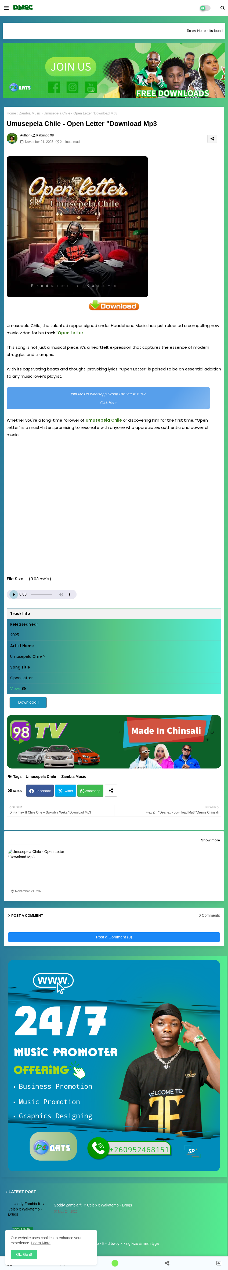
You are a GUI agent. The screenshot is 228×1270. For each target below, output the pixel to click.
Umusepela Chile (41, 776)
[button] (222, 8)
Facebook (43, 791)
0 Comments (209, 915)
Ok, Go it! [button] (24, 1254)
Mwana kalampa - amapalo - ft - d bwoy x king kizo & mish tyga (106, 1243)
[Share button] (111, 791)
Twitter (68, 791)
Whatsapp (92, 791)
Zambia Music (30, 113)
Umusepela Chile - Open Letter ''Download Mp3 (37, 882)
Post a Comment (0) (114, 937)
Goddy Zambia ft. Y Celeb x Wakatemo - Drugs (93, 1205)
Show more (210, 840)
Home (11, 113)
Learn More (40, 1243)
